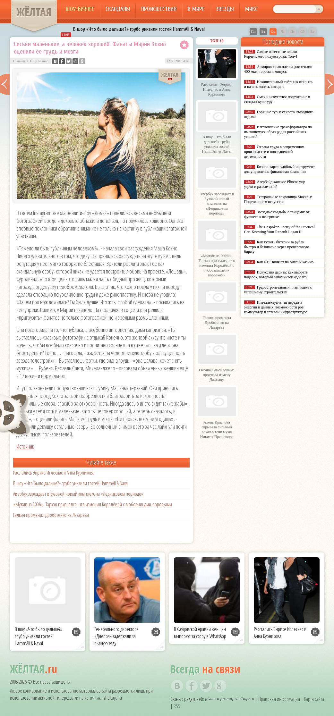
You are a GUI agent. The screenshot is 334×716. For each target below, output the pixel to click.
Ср (273, 31)
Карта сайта (314, 699)
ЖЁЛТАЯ (34, 12)
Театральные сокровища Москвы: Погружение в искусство (278, 199)
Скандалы (118, 9)
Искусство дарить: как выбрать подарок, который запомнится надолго (276, 274)
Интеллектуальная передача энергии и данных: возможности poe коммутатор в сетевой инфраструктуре (275, 307)
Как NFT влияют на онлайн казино (285, 262)
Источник (25, 446)
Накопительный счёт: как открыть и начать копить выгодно (278, 84)
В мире (196, 9)
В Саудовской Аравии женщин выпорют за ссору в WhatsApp (200, 633)
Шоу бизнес (39, 61)
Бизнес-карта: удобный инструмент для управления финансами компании (279, 169)
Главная (19, 61)
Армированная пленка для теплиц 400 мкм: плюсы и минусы (278, 69)
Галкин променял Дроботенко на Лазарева (51, 514)
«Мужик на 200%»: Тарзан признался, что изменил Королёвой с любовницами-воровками (92, 504)
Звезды (225, 9)
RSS (177, 706)
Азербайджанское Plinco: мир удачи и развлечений (274, 184)
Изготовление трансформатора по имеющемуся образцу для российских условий (278, 132)
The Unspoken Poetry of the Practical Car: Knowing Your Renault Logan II (279, 229)
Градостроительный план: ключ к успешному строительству (278, 289)
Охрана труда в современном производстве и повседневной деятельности (274, 152)
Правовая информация (279, 699)
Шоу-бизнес (80, 9)
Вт (263, 31)
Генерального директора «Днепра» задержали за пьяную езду (116, 636)
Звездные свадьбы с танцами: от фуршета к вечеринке (277, 214)
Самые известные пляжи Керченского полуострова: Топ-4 (270, 54)
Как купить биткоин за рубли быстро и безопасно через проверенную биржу (276, 247)
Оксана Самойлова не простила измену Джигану (217, 375)
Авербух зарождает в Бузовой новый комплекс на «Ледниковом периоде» (78, 493)
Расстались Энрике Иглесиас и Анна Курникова (53, 472)
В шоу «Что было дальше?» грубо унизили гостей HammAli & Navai (139, 29)
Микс (251, 9)
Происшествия (158, 9)
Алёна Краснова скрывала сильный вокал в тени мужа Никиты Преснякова (216, 429)
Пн (253, 31)
